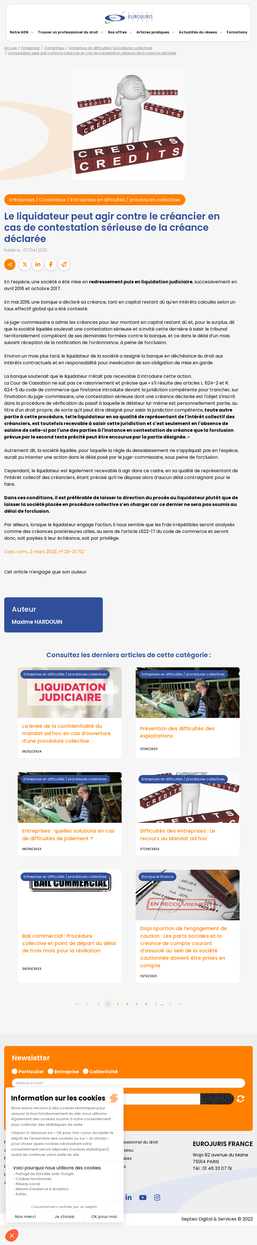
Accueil (10, 48)
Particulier (31, 1071)
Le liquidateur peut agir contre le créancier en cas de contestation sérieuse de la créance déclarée (92, 53)
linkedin (128, 1197)
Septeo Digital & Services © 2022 (217, 1219)
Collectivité (104, 1071)
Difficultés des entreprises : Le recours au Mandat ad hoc (177, 835)
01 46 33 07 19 (217, 1168)
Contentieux (54, 48)
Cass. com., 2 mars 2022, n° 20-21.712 (44, 551)
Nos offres (117, 32)
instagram (157, 1197)
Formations (237, 32)
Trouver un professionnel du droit (68, 32)
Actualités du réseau (198, 32)
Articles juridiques (153, 32)
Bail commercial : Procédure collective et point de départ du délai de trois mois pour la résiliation (69, 943)
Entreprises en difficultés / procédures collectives (110, 48)
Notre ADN (19, 32)
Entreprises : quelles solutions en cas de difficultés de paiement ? (68, 835)
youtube (143, 1197)
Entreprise (66, 1071)
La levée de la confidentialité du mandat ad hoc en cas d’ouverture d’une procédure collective (66, 733)
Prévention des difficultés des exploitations (177, 732)
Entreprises (30, 48)
